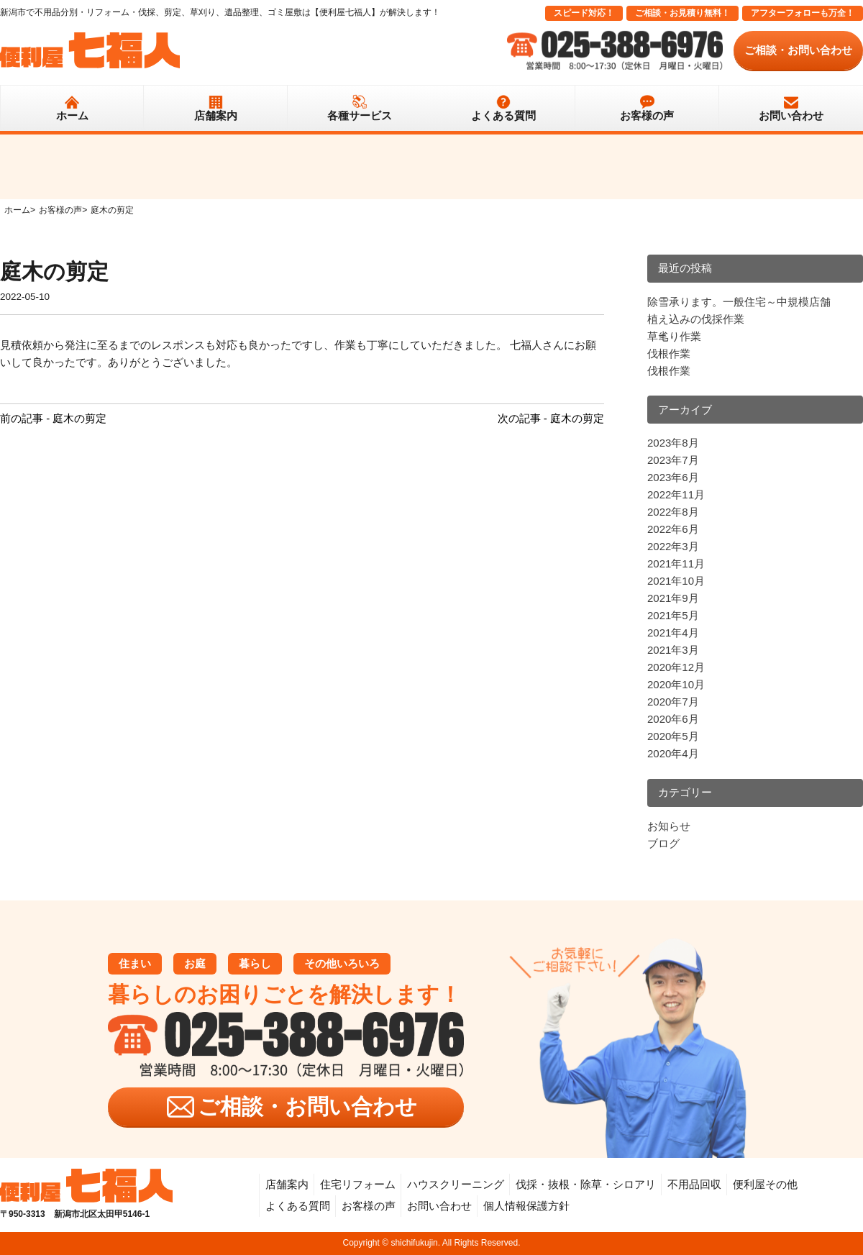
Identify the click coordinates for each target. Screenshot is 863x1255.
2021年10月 (676, 581)
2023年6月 (673, 477)
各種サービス (359, 115)
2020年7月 (673, 701)
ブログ (663, 843)
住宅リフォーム (358, 1184)
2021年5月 (673, 615)
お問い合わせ (791, 115)
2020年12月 (676, 667)
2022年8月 (673, 512)
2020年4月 (673, 753)
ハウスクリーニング (455, 1184)
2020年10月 (676, 684)
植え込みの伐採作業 (695, 319)
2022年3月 (673, 546)
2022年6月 (673, 529)
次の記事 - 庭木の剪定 (551, 418)
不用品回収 (694, 1184)
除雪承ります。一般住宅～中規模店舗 (739, 302)
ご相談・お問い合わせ (798, 50)
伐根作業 (668, 353)
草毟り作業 (674, 336)
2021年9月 (673, 598)
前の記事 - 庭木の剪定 (53, 418)
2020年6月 (673, 719)
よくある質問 (503, 115)
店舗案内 (215, 115)
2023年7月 (673, 460)
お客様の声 (647, 115)
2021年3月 (673, 650)
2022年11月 (676, 494)
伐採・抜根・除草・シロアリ (586, 1184)
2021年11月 (676, 563)
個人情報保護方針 (526, 1206)
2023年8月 (673, 443)
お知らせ (668, 826)
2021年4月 (673, 632)
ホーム (72, 115)
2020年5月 (673, 736)
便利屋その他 (765, 1184)
